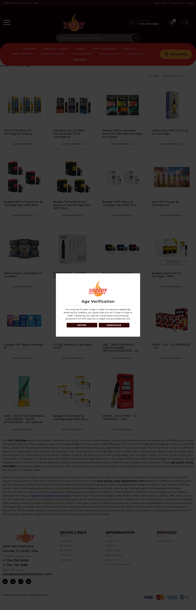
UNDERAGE (115, 325)
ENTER (81, 325)
